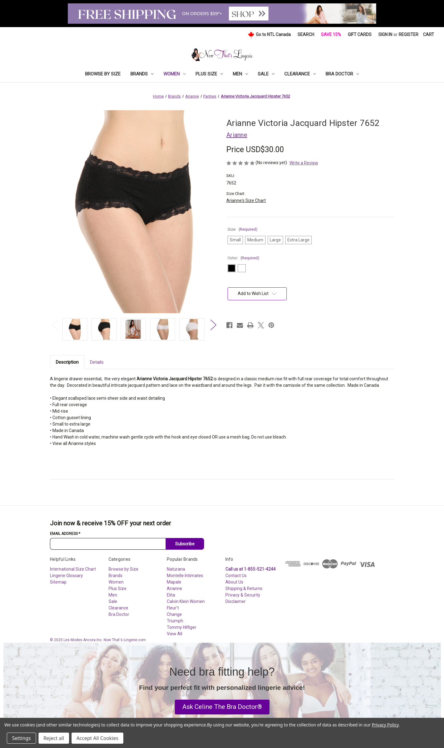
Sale (266, 74)
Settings (21, 738)
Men (240, 74)
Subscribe (185, 543)
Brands (142, 74)
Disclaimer (235, 601)
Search (306, 34)
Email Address (65, 534)
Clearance (300, 74)
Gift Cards (360, 34)
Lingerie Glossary (66, 575)
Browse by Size (103, 74)
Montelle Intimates (185, 575)
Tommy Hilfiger (181, 627)
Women (174, 74)
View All (174, 633)
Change (174, 614)
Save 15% (331, 34)
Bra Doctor (342, 74)
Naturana (176, 569)
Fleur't (173, 607)
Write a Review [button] (304, 162)
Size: (242, 229)
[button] (222, 707)
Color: (243, 258)
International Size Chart (73, 569)
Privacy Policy (385, 725)
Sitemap (58, 582)
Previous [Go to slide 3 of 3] (54, 324)
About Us (234, 582)
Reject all (53, 738)
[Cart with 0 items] (429, 34)
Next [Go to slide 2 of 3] (213, 324)
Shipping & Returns (243, 588)
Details (97, 362)
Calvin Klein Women (186, 601)
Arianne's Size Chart (246, 200)
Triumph (175, 620)
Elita (171, 594)
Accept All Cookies (97, 738)
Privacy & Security (242, 594)
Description (67, 362)
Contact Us (236, 575)
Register (408, 34)
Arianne (174, 588)
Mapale (174, 582)
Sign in (385, 34)
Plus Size (209, 74)
